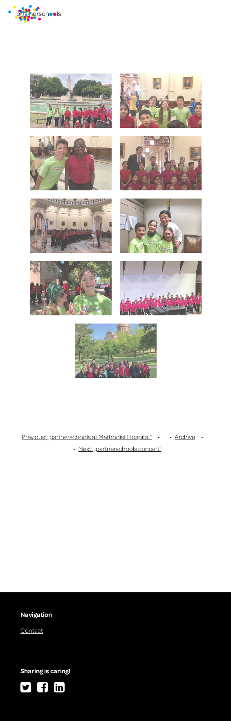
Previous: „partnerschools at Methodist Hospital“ (87, 436)
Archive (185, 436)
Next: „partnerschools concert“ (119, 448)
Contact (31, 630)
